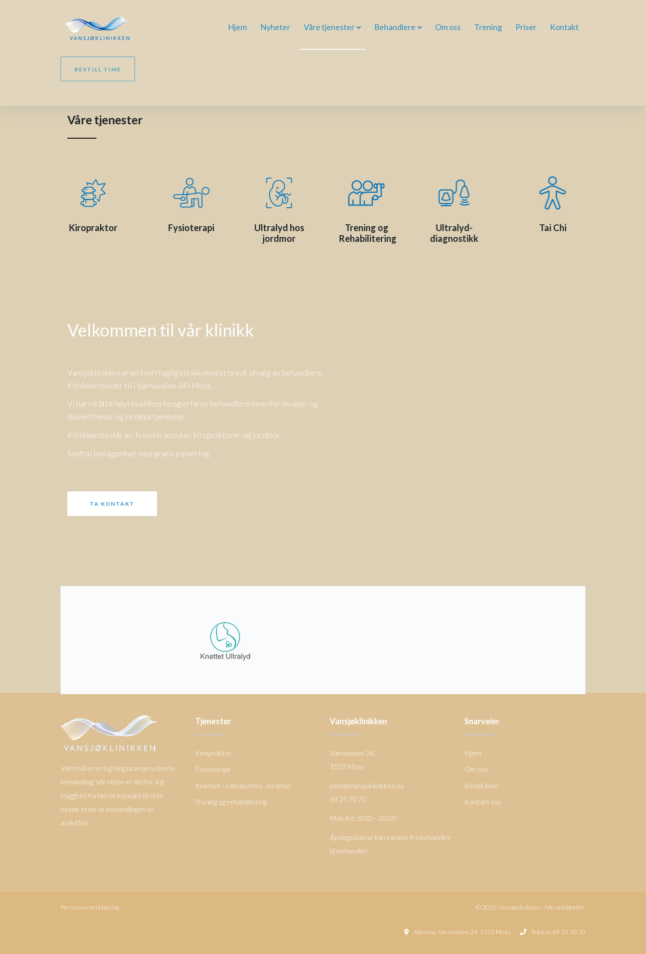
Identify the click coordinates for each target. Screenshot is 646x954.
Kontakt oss (482, 801)
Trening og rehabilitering (230, 801)
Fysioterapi (182, 227)
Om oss (476, 769)
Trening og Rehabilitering (368, 233)
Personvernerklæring (90, 907)
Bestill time (97, 69)
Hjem (472, 752)
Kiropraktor (74, 227)
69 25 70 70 (569, 932)
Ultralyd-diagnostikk (463, 233)
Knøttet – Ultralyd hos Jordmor (243, 785)
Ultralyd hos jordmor (279, 233)
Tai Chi (571, 227)
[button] (112, 503)
